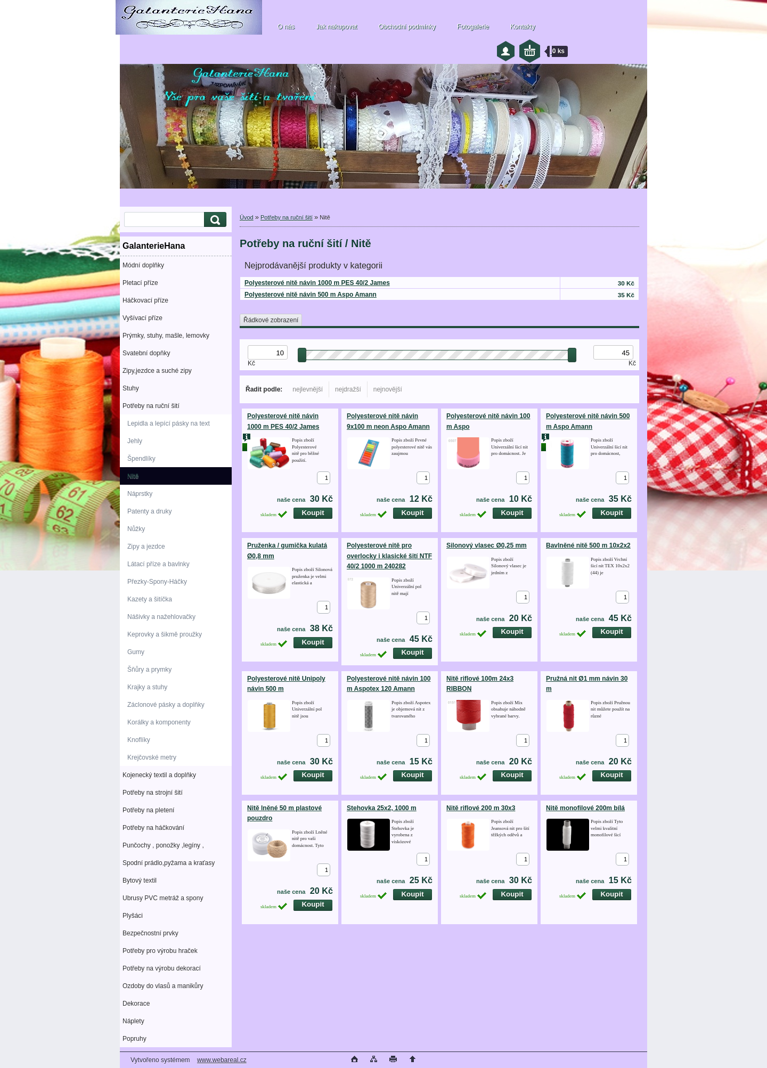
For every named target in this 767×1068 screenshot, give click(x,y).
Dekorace (136, 1003)
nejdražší (348, 389)
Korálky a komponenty (159, 722)
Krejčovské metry (151, 757)
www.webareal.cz (222, 1060)
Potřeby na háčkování (153, 827)
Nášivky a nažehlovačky (161, 617)
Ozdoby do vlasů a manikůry (163, 986)
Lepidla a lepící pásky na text (168, 423)
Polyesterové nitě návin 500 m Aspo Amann (310, 294)
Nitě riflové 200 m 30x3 (480, 808)
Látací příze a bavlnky (158, 564)
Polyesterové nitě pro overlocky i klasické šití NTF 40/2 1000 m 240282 (389, 556)
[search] (213, 219)
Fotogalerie (473, 26)
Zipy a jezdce (146, 546)
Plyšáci (133, 915)
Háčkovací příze (145, 300)
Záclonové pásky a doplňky (166, 704)
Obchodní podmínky (406, 26)
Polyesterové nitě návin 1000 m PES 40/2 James (317, 283)
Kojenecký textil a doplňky (159, 775)
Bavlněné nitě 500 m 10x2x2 (588, 545)
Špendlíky (141, 458)
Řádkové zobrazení (270, 320)
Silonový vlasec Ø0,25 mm (486, 545)
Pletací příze (140, 283)
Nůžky (136, 529)
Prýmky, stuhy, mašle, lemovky (166, 335)
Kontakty (522, 26)
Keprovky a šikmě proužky (164, 634)
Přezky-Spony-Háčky (157, 581)
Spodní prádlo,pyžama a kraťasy (169, 863)
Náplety (133, 1021)
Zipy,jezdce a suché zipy (157, 370)
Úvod (247, 217)
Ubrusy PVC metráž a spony (163, 898)
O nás (286, 26)
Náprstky (139, 494)
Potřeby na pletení (148, 810)
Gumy (135, 652)
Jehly (134, 441)
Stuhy (131, 388)
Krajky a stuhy (147, 687)
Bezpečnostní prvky (150, 933)
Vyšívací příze (142, 318)
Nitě (132, 476)
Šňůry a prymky (149, 669)
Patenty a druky (149, 511)
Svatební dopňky (146, 353)
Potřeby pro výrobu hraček (160, 951)
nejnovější (387, 389)
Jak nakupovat (336, 26)
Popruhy (134, 1038)
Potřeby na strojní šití (153, 792)
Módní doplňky (143, 265)
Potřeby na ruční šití (151, 406)
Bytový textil (140, 880)
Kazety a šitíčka (149, 599)
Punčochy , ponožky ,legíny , (163, 845)
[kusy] (323, 477)
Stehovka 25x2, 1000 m (382, 808)
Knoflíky (138, 740)
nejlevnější (307, 389)
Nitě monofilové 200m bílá (585, 808)
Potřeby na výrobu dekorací (162, 968)
